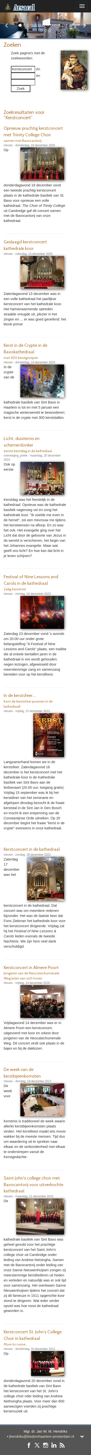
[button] (7, 25)
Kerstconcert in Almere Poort (31, 967)
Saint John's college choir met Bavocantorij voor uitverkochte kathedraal (33, 1184)
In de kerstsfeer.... (20, 695)
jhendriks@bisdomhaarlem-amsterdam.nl (41, 1436)
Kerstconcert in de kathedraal (32, 849)
